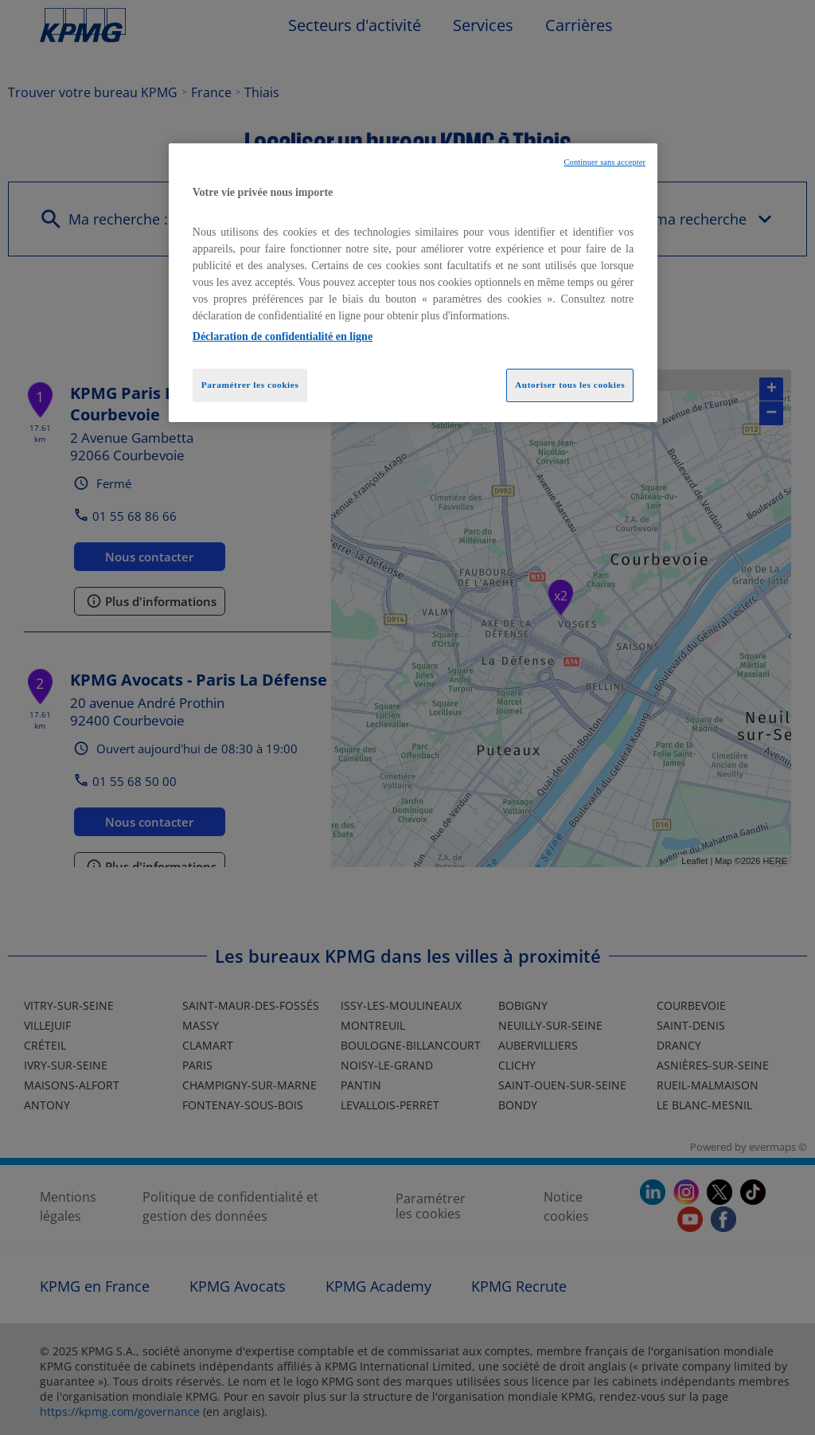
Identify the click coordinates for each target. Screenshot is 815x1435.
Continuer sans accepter (604, 162)
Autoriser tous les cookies (570, 384)
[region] (413, 282)
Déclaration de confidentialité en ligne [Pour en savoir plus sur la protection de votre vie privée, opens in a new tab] (282, 336)
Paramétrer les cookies (250, 384)
